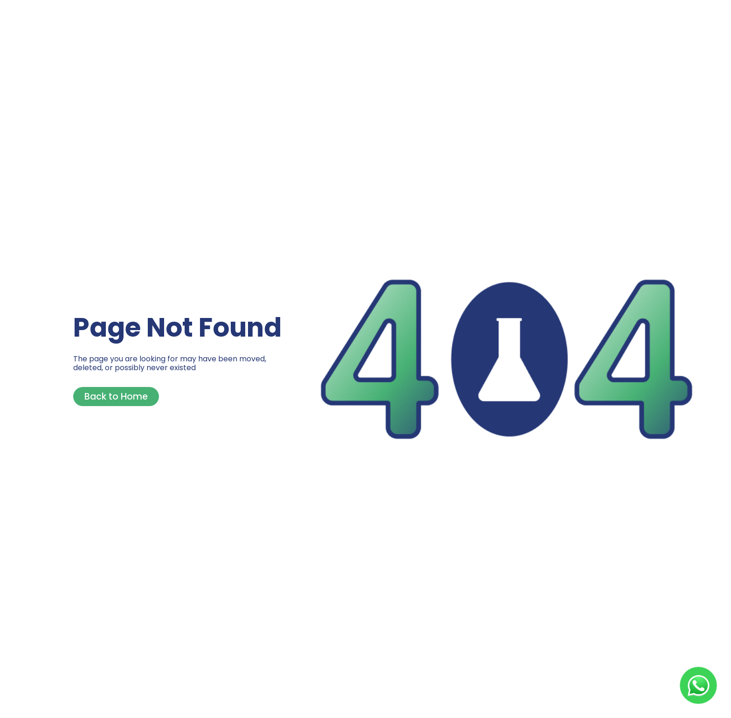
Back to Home (116, 396)
